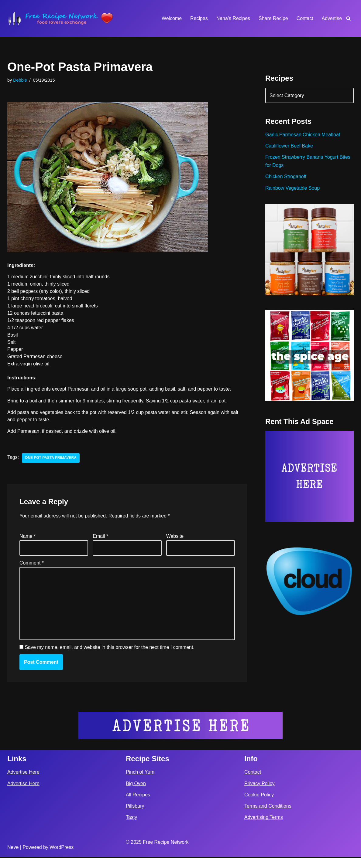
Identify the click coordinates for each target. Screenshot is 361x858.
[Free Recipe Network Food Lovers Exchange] (60, 18)
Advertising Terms (263, 818)
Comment (31, 563)
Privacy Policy (259, 784)
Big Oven (136, 784)
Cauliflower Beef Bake (289, 146)
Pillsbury (135, 807)
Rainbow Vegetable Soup (292, 188)
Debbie (20, 80)
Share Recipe (273, 18)
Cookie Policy (259, 796)
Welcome (171, 18)
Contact (304, 18)
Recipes (199, 18)
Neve (13, 848)
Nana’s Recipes (233, 18)
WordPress (62, 848)
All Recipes (138, 796)
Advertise (331, 18)
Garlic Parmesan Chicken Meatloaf (302, 134)
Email (100, 536)
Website (175, 536)
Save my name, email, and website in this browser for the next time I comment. (109, 648)
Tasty (131, 818)
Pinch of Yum (140, 773)
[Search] (348, 18)
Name (27, 536)
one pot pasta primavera (51, 458)
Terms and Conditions (267, 807)
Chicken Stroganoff (286, 176)
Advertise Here (23, 773)
